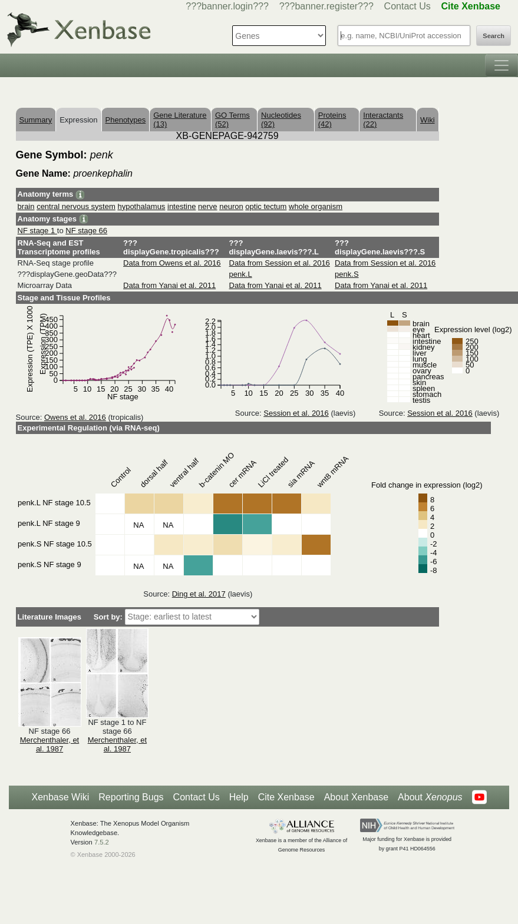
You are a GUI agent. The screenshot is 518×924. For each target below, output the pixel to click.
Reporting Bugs (130, 797)
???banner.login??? (227, 6)
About (430, 797)
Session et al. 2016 (296, 413)
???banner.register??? (326, 6)
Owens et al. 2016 (75, 417)
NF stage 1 (37, 230)
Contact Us (407, 6)
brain (26, 206)
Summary (35, 119)
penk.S (346, 274)
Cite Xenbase (286, 797)
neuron (231, 206)
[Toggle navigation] (501, 65)
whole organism (315, 206)
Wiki (427, 119)
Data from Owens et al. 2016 (171, 263)
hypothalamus (141, 206)
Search (493, 35)
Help (239, 797)
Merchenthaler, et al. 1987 (49, 744)
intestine (181, 206)
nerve (207, 206)
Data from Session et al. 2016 (279, 263)
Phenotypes (125, 119)
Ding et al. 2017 (199, 593)
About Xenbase (356, 797)
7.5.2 (101, 842)
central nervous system (76, 206)
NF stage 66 (86, 230)
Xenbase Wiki (60, 797)
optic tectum (265, 206)
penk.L (240, 274)
